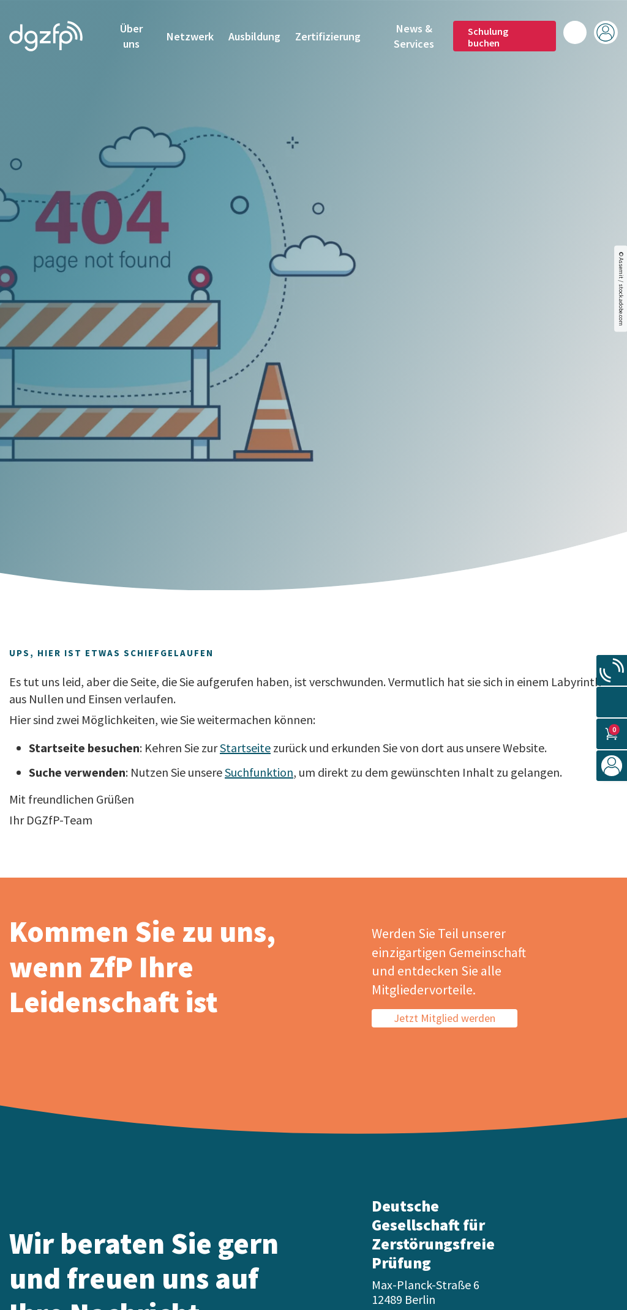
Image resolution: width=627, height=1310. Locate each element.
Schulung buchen (488, 36)
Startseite (245, 747)
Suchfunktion (259, 772)
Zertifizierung (328, 36)
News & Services (414, 35)
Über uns (131, 35)
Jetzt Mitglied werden (444, 1018)
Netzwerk (190, 36)
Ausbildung (254, 36)
